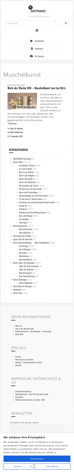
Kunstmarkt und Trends (28, 185)
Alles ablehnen (52, 466)
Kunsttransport (25, 272)
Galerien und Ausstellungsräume (32, 212)
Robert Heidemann (16, 132)
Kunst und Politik (26, 172)
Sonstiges (23, 222)
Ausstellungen (25, 249)
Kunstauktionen (25, 259)
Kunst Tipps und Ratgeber (24, 262)
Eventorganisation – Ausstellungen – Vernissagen (33, 331)
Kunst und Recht (26, 178)
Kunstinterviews (25, 229)
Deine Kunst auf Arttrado (24, 359)
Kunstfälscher (24, 232)
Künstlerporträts (20, 225)
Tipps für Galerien (16, 128)
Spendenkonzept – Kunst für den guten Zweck (31, 394)
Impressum (19, 397)
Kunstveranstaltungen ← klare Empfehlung (31, 242)
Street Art (23, 205)
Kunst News (18, 162)
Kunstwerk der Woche (22, 235)
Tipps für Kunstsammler (29, 266)
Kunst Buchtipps (20, 279)
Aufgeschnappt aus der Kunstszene (33, 195)
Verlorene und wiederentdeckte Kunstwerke (37, 202)
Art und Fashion (25, 168)
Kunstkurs (23, 252)
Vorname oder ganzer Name (24, 422)
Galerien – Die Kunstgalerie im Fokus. (28, 362)
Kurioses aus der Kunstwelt (30, 188)
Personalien (23, 219)
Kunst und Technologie (28, 192)
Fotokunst (23, 209)
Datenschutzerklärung (23, 391)
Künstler (18, 365)
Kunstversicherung (27, 276)
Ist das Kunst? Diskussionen (30, 199)
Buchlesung (24, 255)
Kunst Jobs (17, 292)
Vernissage (23, 245)
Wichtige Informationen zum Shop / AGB (30, 399)
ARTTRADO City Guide (22, 158)
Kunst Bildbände (26, 282)
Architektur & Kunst (27, 165)
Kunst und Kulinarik (27, 182)
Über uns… (19, 325)
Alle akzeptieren (37, 458)
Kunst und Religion (27, 175)
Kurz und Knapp (25, 215)
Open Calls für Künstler (22, 239)
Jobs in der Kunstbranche (24, 328)
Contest (18, 356)
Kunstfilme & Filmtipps (22, 286)
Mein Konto (19, 334)
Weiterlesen (12, 123)
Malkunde (17, 289)
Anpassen (17, 466)
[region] (37, 452)
